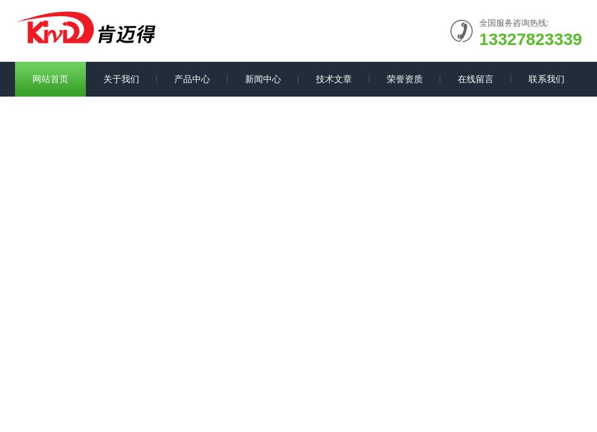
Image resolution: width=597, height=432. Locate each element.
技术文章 (334, 79)
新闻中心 (263, 79)
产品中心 (192, 79)
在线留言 (476, 79)
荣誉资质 (405, 79)
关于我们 (121, 79)
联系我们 (547, 79)
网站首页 (50, 79)
